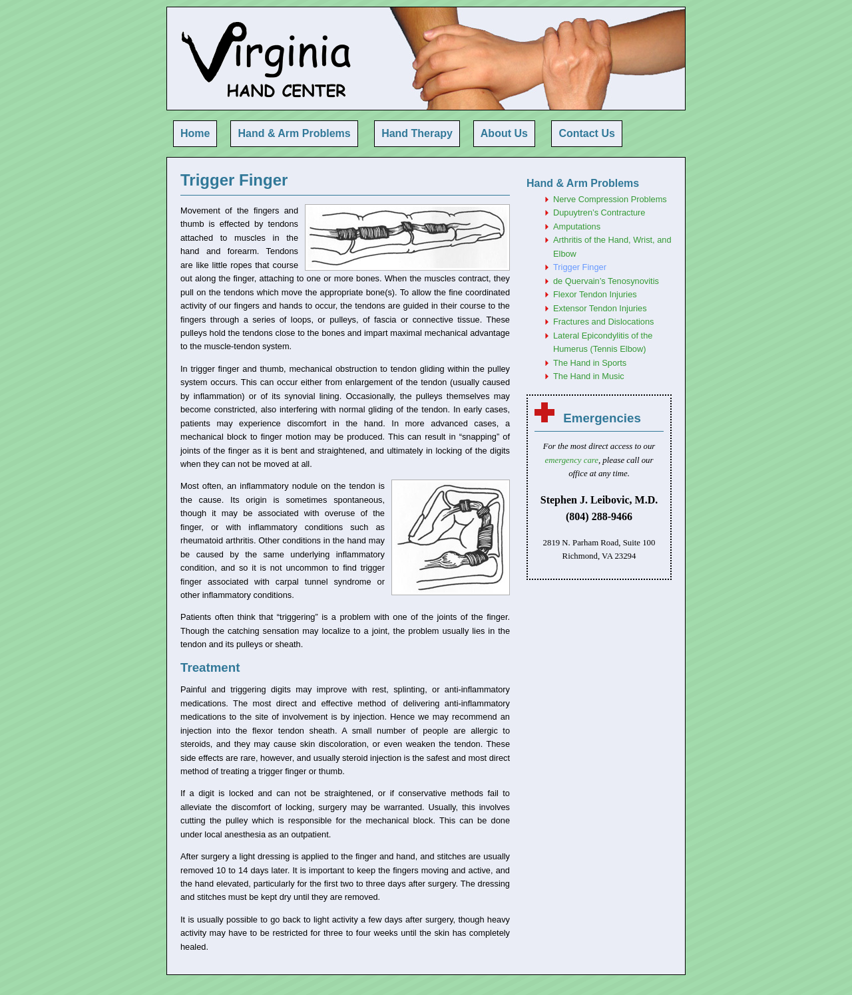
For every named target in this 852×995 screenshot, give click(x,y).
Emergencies (601, 418)
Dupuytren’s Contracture (599, 212)
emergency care (571, 460)
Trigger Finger (579, 267)
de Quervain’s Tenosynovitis (606, 281)
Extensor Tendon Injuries (600, 308)
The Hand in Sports (589, 363)
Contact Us (586, 133)
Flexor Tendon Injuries (595, 294)
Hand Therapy (417, 133)
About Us (504, 133)
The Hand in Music (588, 376)
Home (195, 133)
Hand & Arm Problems (294, 133)
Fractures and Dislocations (603, 322)
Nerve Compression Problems (610, 199)
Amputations (576, 226)
